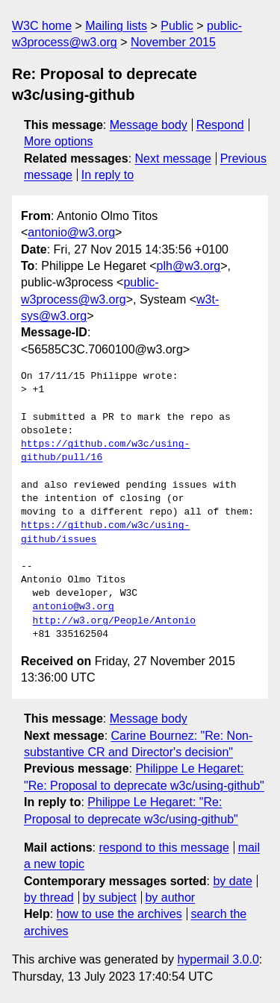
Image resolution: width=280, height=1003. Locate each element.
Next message (173, 158)
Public (177, 25)
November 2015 (173, 42)
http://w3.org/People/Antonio (114, 621)
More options (58, 141)
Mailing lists (116, 25)
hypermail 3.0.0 (217, 959)
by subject (110, 897)
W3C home (42, 25)
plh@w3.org (189, 266)
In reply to (107, 175)
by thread (49, 897)
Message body (148, 125)
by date (232, 881)
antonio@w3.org (71, 232)
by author (170, 897)
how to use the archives (119, 914)
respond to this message (163, 847)
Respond (220, 125)
